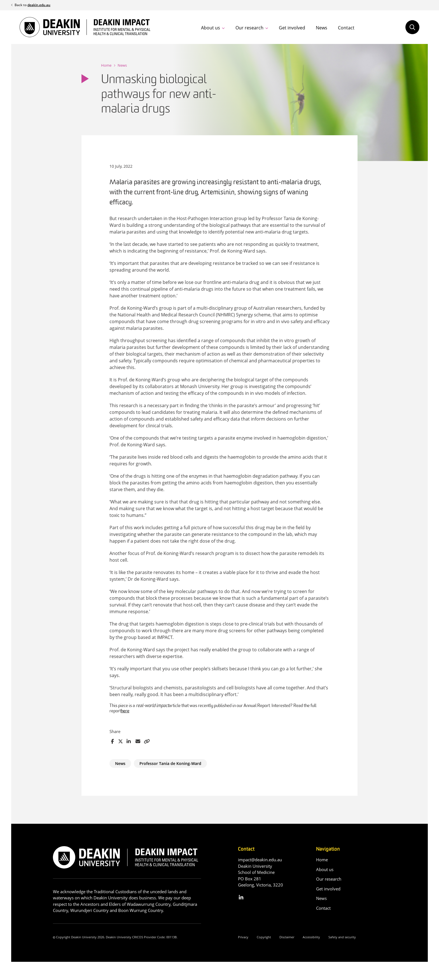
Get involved (292, 28)
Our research (249, 28)
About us (210, 28)
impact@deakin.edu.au (260, 859)
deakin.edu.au (38, 5)
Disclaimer (286, 937)
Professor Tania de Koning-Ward (170, 763)
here (125, 711)
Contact (346, 28)
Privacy (243, 937)
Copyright (264, 937)
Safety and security (342, 937)
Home (106, 65)
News (321, 28)
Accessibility (311, 937)
